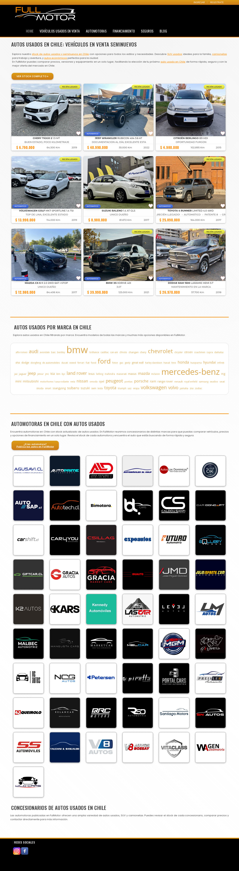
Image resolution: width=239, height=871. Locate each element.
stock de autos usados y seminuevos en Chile (60, 54)
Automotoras (96, 31)
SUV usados (174, 54)
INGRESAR (199, 2)
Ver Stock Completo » (32, 76)
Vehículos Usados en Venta (60, 31)
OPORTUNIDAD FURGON (191, 142)
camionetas (219, 54)
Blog (163, 31)
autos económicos (55, 58)
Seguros (147, 31)
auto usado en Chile (173, 62)
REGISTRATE (217, 2)
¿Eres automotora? (35, 445)
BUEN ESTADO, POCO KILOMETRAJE (46, 142)
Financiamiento (124, 31)
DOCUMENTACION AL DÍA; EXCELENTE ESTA (119, 142)
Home (30, 31)
